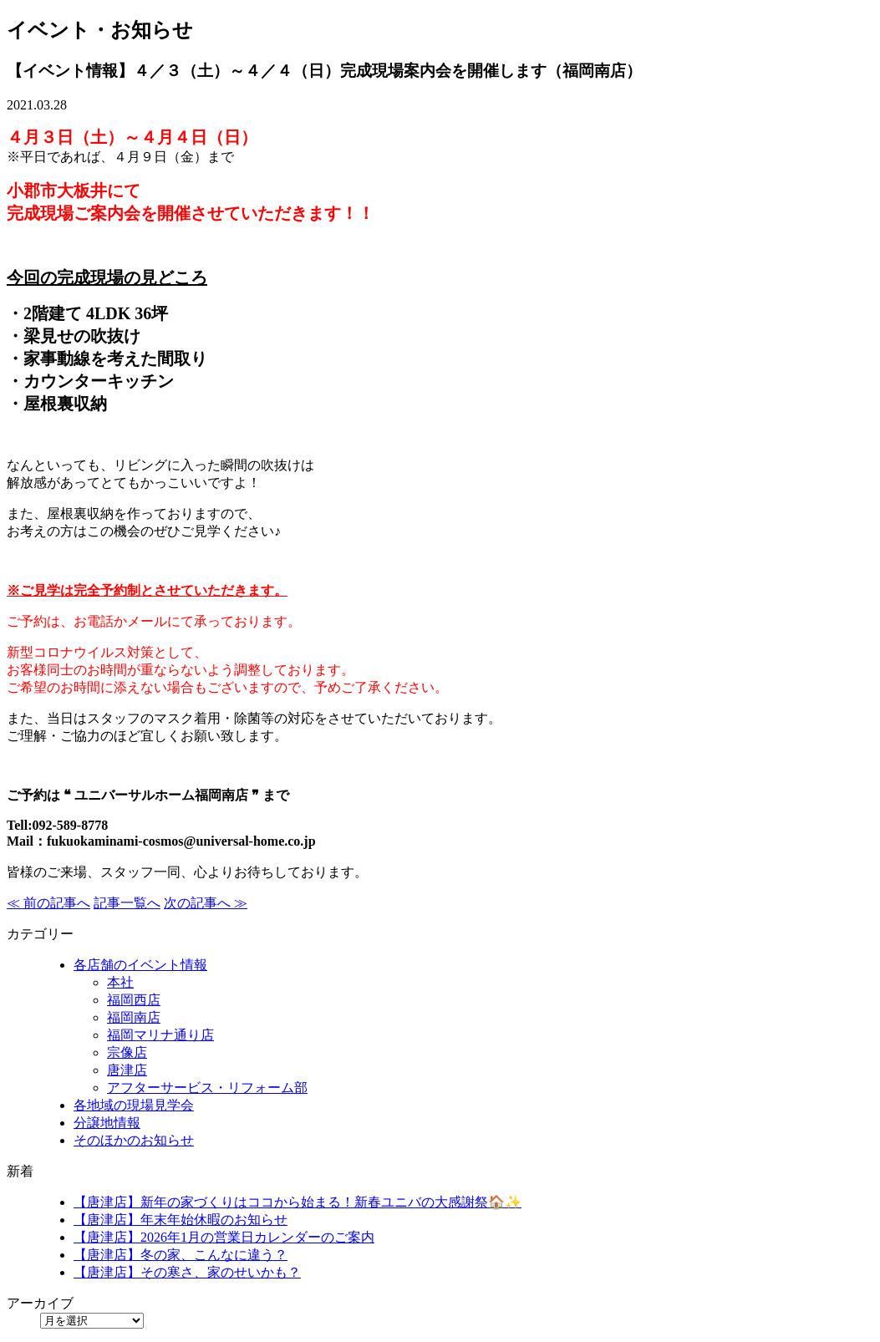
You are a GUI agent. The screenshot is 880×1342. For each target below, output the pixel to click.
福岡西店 (133, 1000)
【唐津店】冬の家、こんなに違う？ (180, 1255)
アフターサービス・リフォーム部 (207, 1087)
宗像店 (127, 1052)
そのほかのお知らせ (134, 1140)
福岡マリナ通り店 (160, 1035)
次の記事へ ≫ (205, 903)
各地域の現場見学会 (134, 1105)
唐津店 (127, 1070)
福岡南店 (133, 1017)
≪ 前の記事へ (48, 903)
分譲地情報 (107, 1123)
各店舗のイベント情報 (140, 965)
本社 (120, 982)
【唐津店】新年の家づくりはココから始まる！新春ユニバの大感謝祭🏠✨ (297, 1202)
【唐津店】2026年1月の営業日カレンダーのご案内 (224, 1237)
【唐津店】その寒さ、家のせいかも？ (187, 1272)
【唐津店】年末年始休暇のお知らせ (180, 1219)
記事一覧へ (127, 903)
